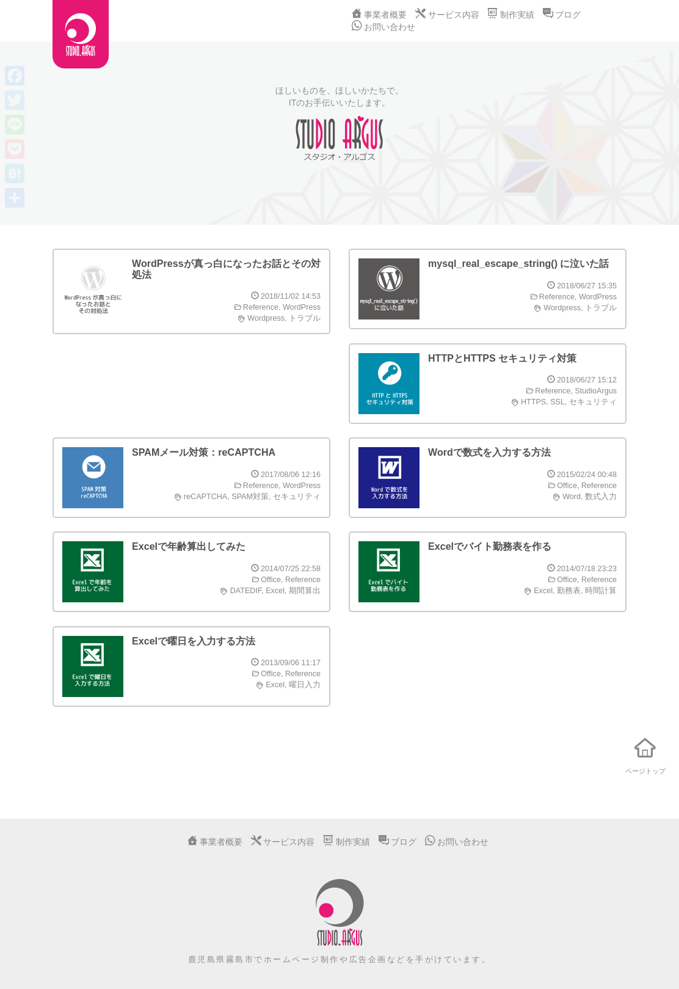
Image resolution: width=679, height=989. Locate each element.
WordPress (302, 307)
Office (567, 485)
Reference (260, 307)
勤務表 (569, 590)
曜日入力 (305, 685)
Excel (275, 590)
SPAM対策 (250, 496)
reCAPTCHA (205, 496)
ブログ (562, 15)
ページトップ (645, 753)
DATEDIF (246, 590)
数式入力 (601, 496)
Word (571, 496)
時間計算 (601, 590)
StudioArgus (596, 391)
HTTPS (533, 402)
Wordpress (266, 318)
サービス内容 (447, 15)
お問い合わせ (383, 27)
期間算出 (305, 590)
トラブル (305, 318)
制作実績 (510, 15)
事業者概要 (379, 15)
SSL (557, 402)
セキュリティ (593, 402)
